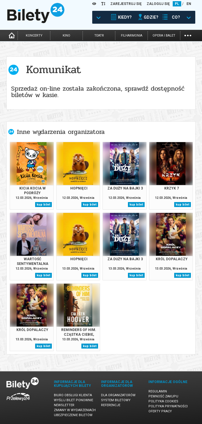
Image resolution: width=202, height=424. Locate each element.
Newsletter (64, 405)
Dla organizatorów (118, 395)
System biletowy (116, 400)
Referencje (110, 405)
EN (188, 4)
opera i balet (164, 35)
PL (177, 4)
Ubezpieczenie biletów (73, 415)
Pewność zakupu (163, 396)
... (188, 35)
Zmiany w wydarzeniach (75, 410)
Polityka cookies (163, 401)
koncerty (34, 35)
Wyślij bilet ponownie (73, 400)
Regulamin (157, 391)
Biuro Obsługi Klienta (73, 395)
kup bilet (43, 204)
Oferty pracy (160, 411)
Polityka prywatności (168, 406)
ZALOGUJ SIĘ (158, 4)
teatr (99, 35)
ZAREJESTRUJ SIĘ (126, 4)
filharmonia (131, 35)
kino (66, 35)
